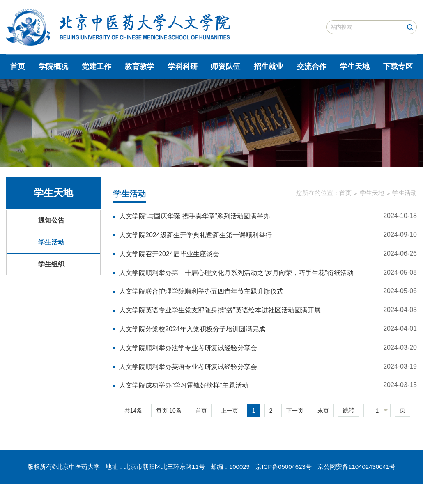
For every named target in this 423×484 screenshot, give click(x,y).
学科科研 (183, 66)
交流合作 (311, 66)
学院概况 (53, 66)
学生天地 (355, 66)
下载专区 (398, 66)
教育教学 (139, 66)
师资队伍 (225, 66)
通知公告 (51, 220)
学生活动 (51, 242)
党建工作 (96, 66)
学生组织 (51, 264)
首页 (17, 66)
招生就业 (268, 66)
